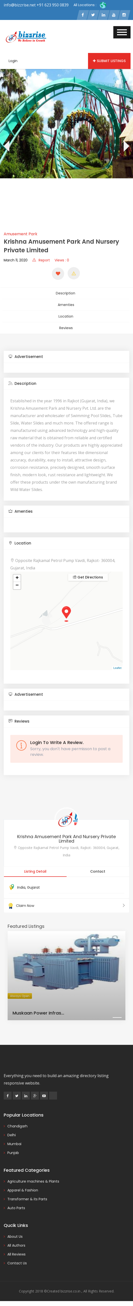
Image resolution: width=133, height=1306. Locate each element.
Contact (97, 871)
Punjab (13, 1152)
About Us (15, 1236)
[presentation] (6, 146)
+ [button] (17, 578)
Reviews (66, 327)
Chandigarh (17, 1126)
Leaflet (117, 667)
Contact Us (17, 1263)
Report (41, 260)
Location (66, 316)
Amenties (66, 304)
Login (13, 60)
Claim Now (66, 905)
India (21, 887)
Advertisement (26, 356)
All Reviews (16, 1254)
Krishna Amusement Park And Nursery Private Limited (66, 838)
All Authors (16, 1245)
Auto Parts (16, 1207)
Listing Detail (35, 871)
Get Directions (88, 577)
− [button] (17, 585)
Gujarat (33, 887)
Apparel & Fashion (22, 1190)
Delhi (11, 1135)
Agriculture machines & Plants (33, 1181)
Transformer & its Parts (27, 1199)
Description (65, 293)
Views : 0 (62, 260)
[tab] (66, 357)
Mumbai (14, 1143)
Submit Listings (109, 60)
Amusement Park (20, 234)
